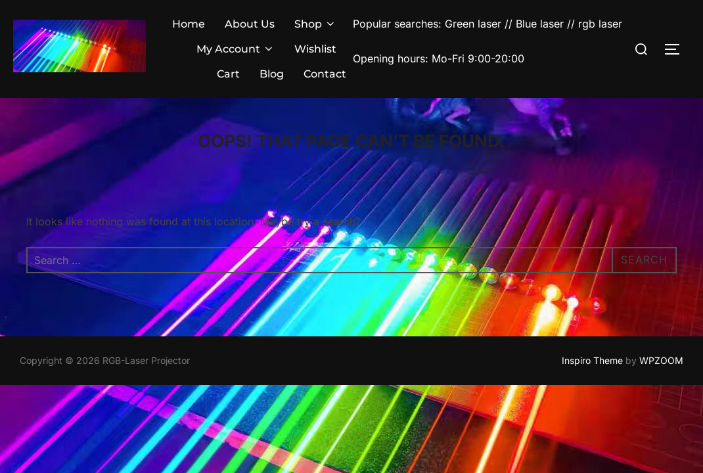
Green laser (475, 23)
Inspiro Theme (592, 360)
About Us (250, 24)
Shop (315, 24)
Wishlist (315, 49)
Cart (228, 74)
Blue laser (540, 23)
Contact (325, 74)
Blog (272, 74)
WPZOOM (661, 360)
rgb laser (600, 23)
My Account (235, 49)
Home (188, 24)
